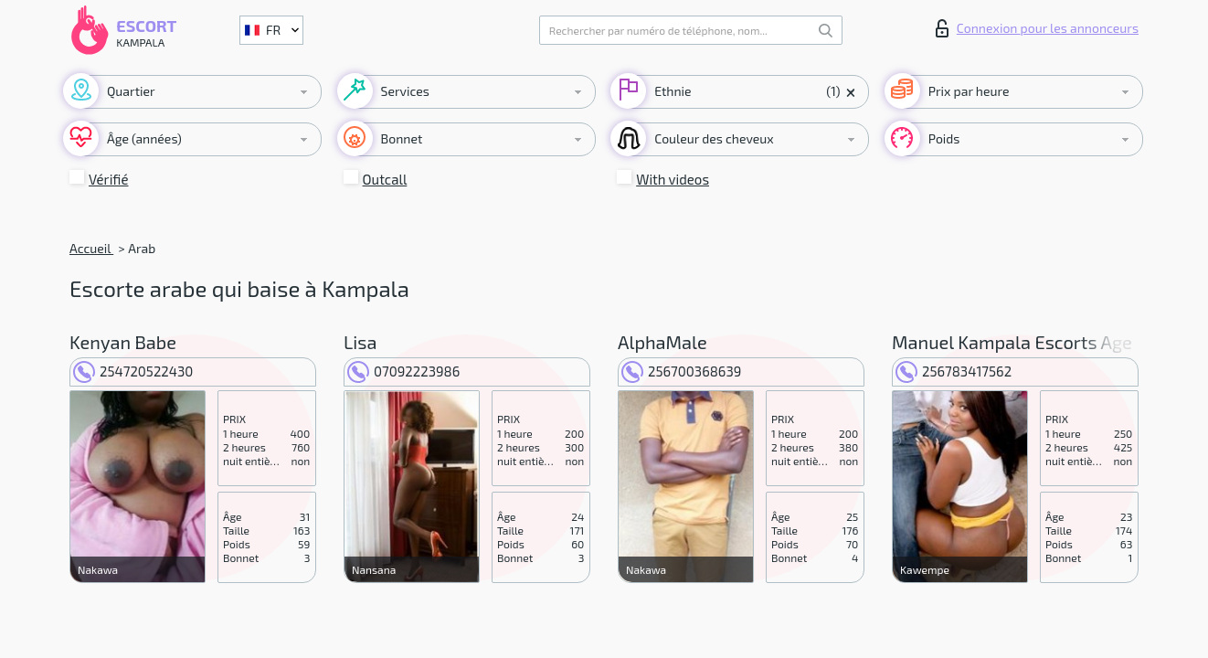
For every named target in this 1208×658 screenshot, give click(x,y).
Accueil (91, 248)
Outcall (385, 179)
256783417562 (953, 371)
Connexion (1037, 28)
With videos (672, 179)
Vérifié (109, 179)
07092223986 (403, 371)
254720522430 (133, 371)
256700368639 (681, 371)
